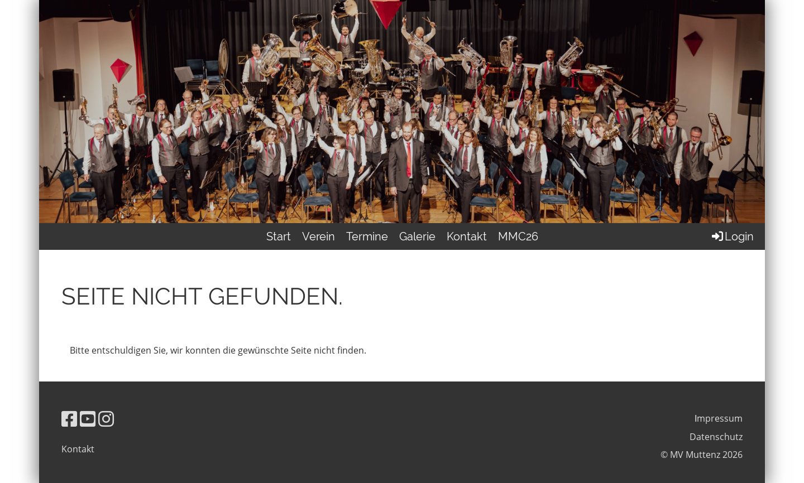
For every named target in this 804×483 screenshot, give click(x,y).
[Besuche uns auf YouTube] (87, 419)
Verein (318, 236)
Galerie (417, 236)
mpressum (720, 418)
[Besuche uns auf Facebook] (69, 419)
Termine (367, 236)
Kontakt (467, 236)
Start (278, 236)
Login (732, 236)
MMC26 (518, 236)
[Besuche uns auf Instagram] (106, 419)
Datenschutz (716, 437)
